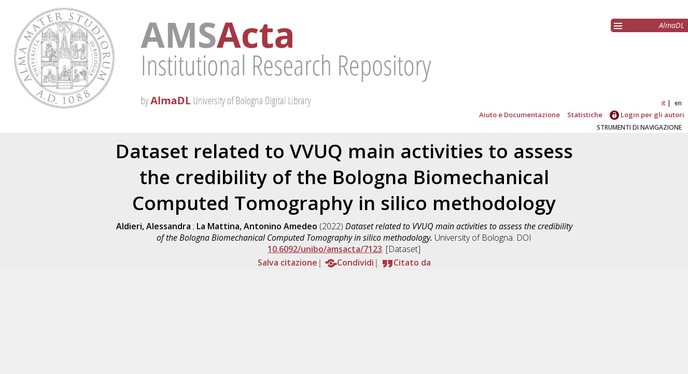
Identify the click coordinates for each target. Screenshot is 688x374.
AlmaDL (671, 25)
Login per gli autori (647, 114)
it (664, 103)
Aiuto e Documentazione (519, 114)
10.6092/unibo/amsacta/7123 (325, 249)
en (678, 103)
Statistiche (584, 114)
